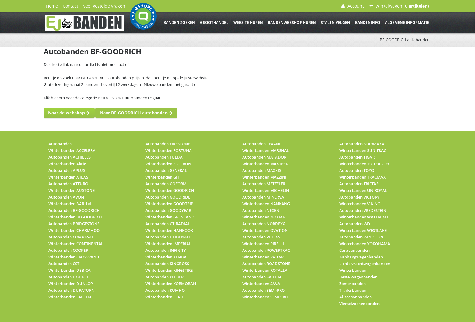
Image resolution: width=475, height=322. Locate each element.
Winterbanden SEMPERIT (265, 297)
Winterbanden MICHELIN (265, 190)
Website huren (248, 22)
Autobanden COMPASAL (71, 237)
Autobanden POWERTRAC (266, 250)
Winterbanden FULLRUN (168, 163)
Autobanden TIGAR (357, 157)
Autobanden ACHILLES (69, 157)
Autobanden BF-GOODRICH (74, 210)
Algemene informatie (407, 22)
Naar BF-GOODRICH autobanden (136, 113)
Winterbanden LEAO (164, 297)
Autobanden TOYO (356, 170)
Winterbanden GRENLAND (169, 217)
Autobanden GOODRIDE (167, 197)
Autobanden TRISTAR (359, 183)
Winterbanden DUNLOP (70, 283)
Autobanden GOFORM (166, 183)
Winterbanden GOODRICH (169, 190)
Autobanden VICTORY (359, 197)
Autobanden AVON (66, 197)
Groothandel (214, 22)
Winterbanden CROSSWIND (73, 257)
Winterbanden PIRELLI (263, 243)
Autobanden (60, 143)
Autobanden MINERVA (263, 197)
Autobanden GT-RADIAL (167, 223)
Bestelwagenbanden (358, 277)
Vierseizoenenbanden (359, 303)
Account (352, 6)
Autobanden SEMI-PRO (263, 290)
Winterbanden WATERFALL (364, 217)
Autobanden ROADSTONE (266, 263)
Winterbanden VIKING (359, 203)
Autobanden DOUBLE (68, 277)
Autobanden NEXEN (260, 210)
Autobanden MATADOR (264, 157)
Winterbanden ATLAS (68, 177)
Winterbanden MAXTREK (265, 163)
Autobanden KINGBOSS (167, 263)
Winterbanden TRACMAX (362, 177)
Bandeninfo (367, 22)
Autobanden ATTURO (68, 183)
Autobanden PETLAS (261, 237)
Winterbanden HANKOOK (169, 230)
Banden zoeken (179, 22)
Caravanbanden (354, 250)
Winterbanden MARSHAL (265, 150)
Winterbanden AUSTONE (71, 190)
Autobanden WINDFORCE (363, 237)
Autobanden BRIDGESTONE (73, 223)
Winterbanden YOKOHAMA (364, 243)
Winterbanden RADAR (263, 257)
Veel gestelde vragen (104, 6)
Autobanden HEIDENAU (167, 237)
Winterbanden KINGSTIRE (169, 270)
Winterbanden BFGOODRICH (75, 217)
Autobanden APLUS (66, 170)
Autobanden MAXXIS (261, 170)
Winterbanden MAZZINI (264, 177)
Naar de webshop (69, 113)
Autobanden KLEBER (164, 277)
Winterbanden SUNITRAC (362, 150)
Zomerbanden (352, 283)
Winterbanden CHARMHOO (74, 230)
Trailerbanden (352, 290)
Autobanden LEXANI (261, 143)
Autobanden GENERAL (166, 170)
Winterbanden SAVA (261, 283)
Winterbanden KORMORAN (170, 283)
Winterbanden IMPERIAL (168, 243)
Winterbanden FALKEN (69, 297)
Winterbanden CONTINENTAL (75, 243)
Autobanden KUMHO (165, 290)
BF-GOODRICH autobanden (405, 39)
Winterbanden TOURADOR (364, 163)
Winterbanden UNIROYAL (363, 190)
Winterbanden (352, 270)
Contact (70, 6)
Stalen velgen (335, 22)
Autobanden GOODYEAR (168, 210)
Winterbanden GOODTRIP (169, 203)
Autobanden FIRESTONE (167, 143)
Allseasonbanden (355, 297)
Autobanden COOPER (68, 250)
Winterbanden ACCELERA (71, 150)
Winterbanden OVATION (265, 230)
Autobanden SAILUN (261, 277)
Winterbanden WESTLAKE (363, 230)
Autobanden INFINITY (165, 250)
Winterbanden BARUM (69, 203)
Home (52, 6)
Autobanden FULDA (164, 157)
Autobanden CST (63, 263)
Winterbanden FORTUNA (168, 150)
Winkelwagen (399, 6)
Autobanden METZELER (263, 183)
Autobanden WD (354, 223)
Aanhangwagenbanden (361, 257)
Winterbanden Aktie (67, 163)
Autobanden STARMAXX (361, 143)
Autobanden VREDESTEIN (362, 210)
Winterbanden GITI (163, 177)
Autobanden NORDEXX (263, 223)
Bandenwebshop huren (292, 22)
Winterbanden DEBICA (69, 270)
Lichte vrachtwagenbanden (364, 263)
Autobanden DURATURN (71, 290)
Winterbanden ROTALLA (264, 270)
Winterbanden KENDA (166, 257)
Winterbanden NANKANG (266, 203)
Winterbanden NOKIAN (264, 217)
